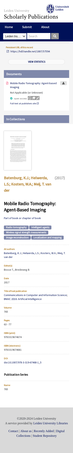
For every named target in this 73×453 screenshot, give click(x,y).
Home (9, 27)
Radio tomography (16, 227)
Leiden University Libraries (50, 423)
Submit (27, 27)
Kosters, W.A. (21, 184)
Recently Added (44, 431)
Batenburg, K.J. (16, 177)
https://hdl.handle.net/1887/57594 (30, 51)
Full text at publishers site (23, 103)
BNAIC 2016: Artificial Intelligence (23, 299)
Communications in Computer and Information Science (35, 295)
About (45, 27)
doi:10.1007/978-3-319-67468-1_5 (22, 362)
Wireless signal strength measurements (26, 232)
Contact (13, 431)
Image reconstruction (17, 237)
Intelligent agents (40, 227)
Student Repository (45, 435)
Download (63, 83)
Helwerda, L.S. (31, 253)
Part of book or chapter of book (22, 218)
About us (26, 431)
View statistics (36, 61)
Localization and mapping (47, 237)
